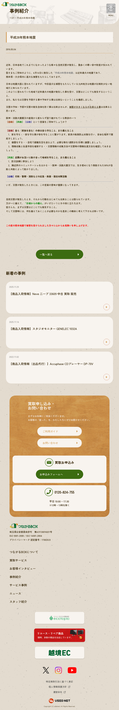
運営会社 (57, 692)
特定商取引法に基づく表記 (59, 681)
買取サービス (18, 560)
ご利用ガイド (50, 431)
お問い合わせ (50, 443)
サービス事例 (18, 585)
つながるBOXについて (24, 552)
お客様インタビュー (23, 568)
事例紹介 (15, 577)
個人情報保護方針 (58, 686)
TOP (12, 17)
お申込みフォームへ (51, 474)
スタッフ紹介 (18, 601)
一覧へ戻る (46, 254)
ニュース (15, 593)
